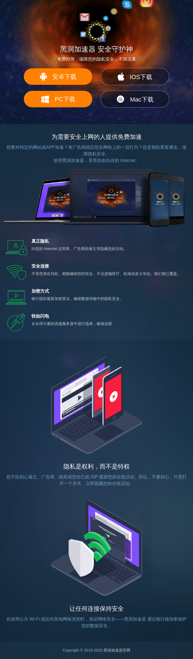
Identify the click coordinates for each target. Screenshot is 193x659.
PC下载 (58, 99)
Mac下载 (135, 99)
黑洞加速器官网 (116, 650)
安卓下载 (58, 76)
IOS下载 (135, 76)
